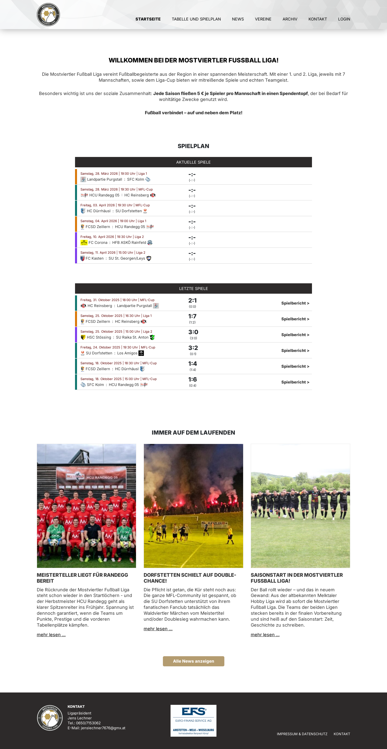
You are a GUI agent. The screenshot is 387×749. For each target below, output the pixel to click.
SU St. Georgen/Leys (130, 258)
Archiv (290, 24)
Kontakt (318, 24)
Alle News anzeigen (193, 661)
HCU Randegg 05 (100, 195)
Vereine (263, 24)
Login (344, 24)
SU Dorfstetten (131, 211)
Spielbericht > (295, 303)
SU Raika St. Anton (135, 337)
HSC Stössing (96, 337)
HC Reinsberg (140, 195)
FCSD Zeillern (95, 226)
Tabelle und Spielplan (196, 24)
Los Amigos (130, 353)
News (238, 24)
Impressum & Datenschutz (302, 734)
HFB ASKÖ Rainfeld (132, 242)
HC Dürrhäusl (96, 211)
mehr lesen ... (51, 634)
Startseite (148, 24)
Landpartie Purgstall (101, 179)
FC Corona (94, 242)
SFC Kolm (139, 179)
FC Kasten (92, 258)
